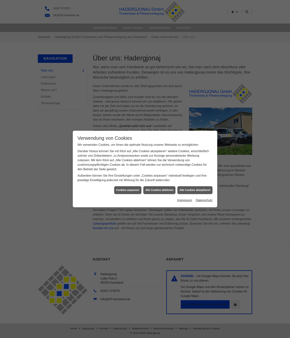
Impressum (184, 197)
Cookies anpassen (127, 187)
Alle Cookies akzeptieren (194, 187)
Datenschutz (204, 197)
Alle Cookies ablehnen (159, 187)
